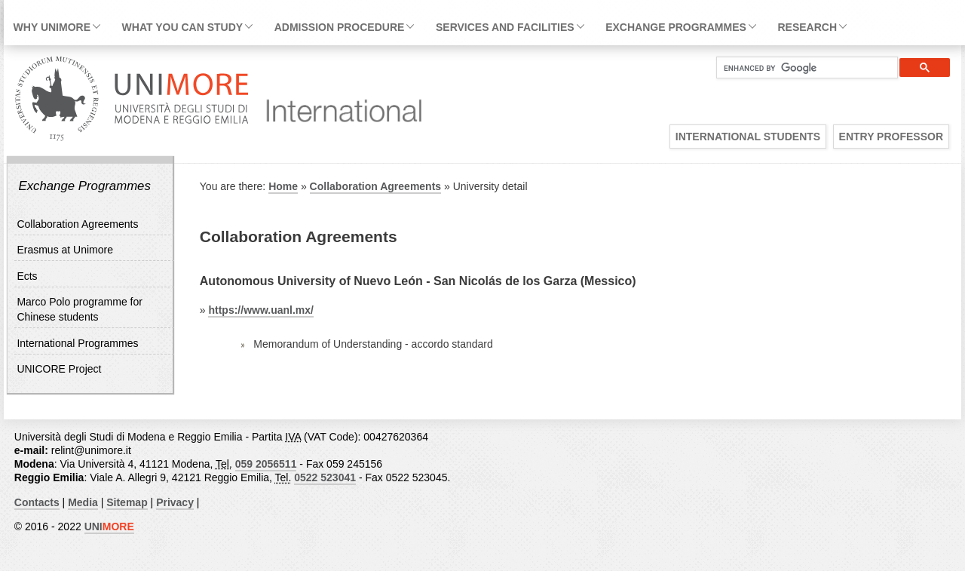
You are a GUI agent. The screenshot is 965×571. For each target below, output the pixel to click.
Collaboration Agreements (77, 224)
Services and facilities (505, 27)
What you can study (182, 27)
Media (83, 502)
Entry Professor (891, 136)
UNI (109, 526)
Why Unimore (52, 27)
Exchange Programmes (675, 27)
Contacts (37, 502)
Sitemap (126, 502)
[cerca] (801, 68)
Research (807, 27)
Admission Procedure (339, 27)
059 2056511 (266, 464)
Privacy (175, 502)
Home (283, 186)
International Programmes (77, 343)
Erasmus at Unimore (65, 250)
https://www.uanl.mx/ (261, 310)
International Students (748, 136)
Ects (27, 276)
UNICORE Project (59, 369)
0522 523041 (325, 477)
